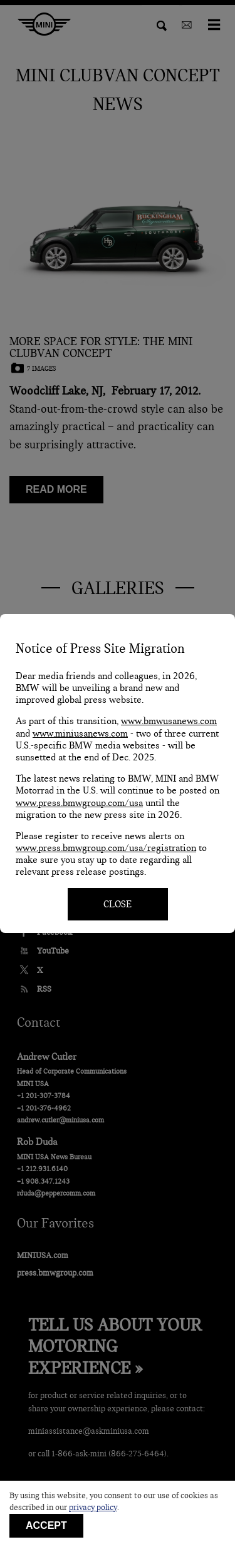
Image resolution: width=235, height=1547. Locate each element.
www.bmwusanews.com (169, 721)
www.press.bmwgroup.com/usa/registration (106, 848)
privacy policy (93, 1508)
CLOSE (117, 904)
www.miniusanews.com (80, 733)
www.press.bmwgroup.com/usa (79, 803)
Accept (46, 1525)
